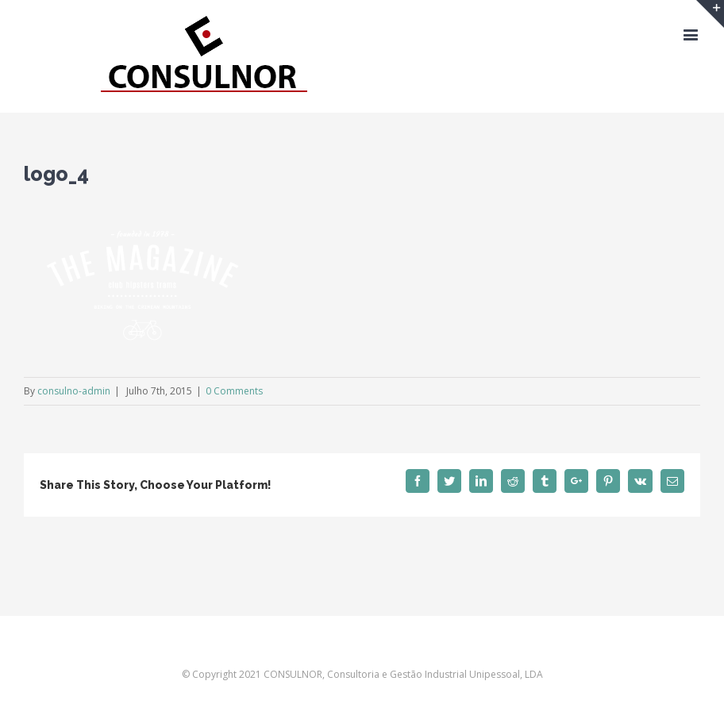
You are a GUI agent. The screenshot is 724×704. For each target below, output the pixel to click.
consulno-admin (73, 391)
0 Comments (234, 391)
